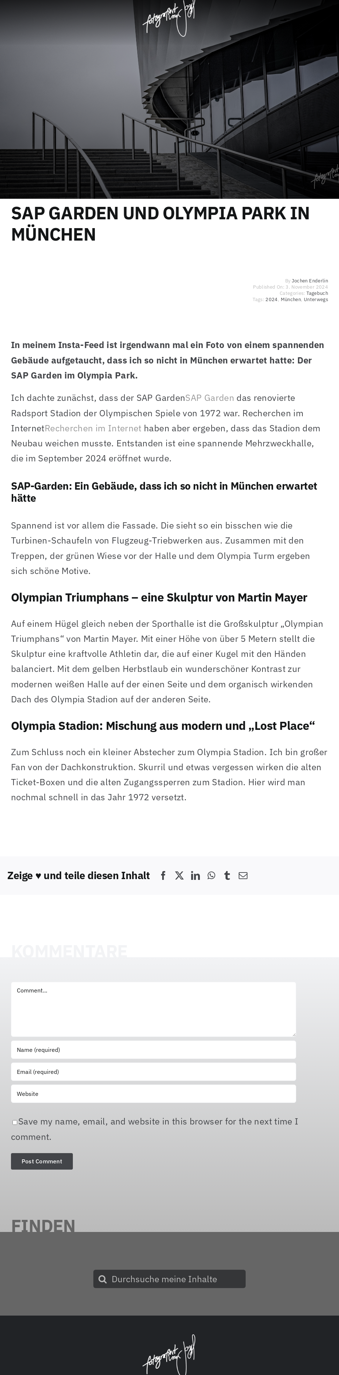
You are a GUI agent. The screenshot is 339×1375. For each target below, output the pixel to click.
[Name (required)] (153, 1050)
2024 (271, 299)
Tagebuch (317, 293)
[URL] (153, 1094)
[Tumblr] (227, 875)
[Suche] (102, 1279)
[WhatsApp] (211, 875)
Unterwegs (316, 299)
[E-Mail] (243, 875)
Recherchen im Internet (93, 428)
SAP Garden (209, 397)
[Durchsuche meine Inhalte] (169, 1279)
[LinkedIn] (195, 875)
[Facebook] (163, 875)
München (291, 299)
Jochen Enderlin (310, 281)
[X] (179, 875)
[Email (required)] (153, 1072)
